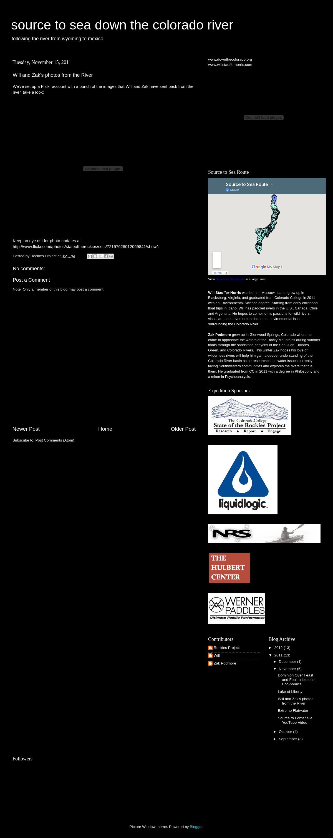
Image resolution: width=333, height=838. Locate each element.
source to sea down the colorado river (122, 25)
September (288, 739)
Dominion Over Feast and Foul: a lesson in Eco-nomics (297, 679)
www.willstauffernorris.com (230, 65)
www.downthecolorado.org (230, 59)
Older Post (183, 429)
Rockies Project (227, 648)
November (288, 669)
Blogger (196, 827)
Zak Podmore (225, 663)
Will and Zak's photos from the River (295, 701)
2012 (279, 648)
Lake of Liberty (290, 692)
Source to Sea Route (230, 279)
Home (105, 429)
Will (217, 655)
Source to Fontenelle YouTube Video (295, 720)
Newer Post (26, 429)
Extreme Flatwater (293, 710)
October (286, 732)
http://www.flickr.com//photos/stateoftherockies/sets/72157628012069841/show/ (85, 246)
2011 (279, 655)
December (288, 662)
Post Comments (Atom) (55, 440)
